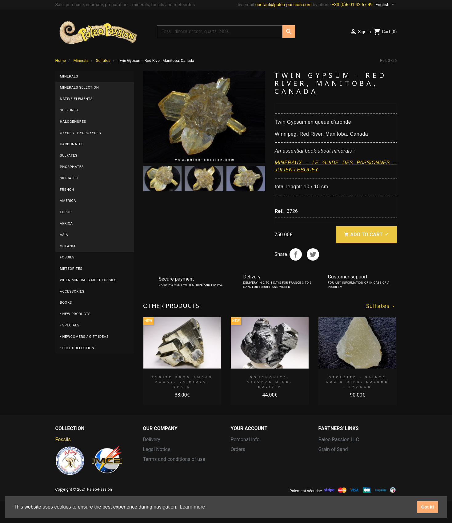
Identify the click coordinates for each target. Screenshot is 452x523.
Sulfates (69, 156)
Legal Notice (156, 449)
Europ (66, 212)
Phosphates (72, 167)
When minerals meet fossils (88, 280)
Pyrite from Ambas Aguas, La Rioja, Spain (182, 381)
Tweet (313, 254)
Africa (66, 224)
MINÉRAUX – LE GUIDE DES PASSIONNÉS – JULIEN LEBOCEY (336, 166)
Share (296, 254)
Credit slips (243, 459)
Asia (64, 235)
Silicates (69, 178)
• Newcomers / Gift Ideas (84, 337)
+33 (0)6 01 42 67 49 (352, 4)
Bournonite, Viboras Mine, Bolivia (270, 381)
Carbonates (72, 144)
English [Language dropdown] (382, 4)
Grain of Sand (333, 449)
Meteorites (71, 269)
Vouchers (241, 479)
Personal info (245, 439)
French (67, 190)
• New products (75, 314)
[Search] (219, 31)
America (68, 201)
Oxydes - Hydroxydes (80, 133)
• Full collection (77, 348)
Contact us (155, 469)
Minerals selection (79, 88)
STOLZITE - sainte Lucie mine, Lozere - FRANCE (357, 381)
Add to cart (366, 234)
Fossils (67, 257)
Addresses (242, 469)
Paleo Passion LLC (338, 439)
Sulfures (69, 110)
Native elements (76, 99)
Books (66, 303)
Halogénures (73, 122)
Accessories (72, 291)
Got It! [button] (427, 507)
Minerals (69, 76)
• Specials (70, 325)
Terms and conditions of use (174, 459)
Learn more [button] (192, 506)
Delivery (151, 439)
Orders (238, 449)
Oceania (68, 246)
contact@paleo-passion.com (283, 4)
